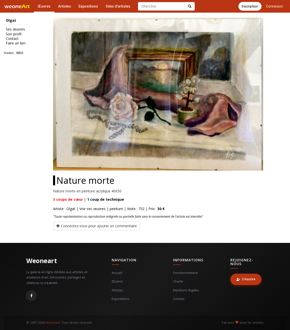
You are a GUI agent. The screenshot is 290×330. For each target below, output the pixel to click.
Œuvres (44, 6)
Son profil (13, 34)
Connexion (274, 6)
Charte (178, 281)
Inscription (250, 6)
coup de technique (105, 199)
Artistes (64, 6)
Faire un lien (16, 43)
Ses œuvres (15, 29)
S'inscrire (245, 279)
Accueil (117, 273)
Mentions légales (186, 290)
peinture (116, 208)
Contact (12, 38)
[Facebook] (31, 296)
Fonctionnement (185, 273)
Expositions (88, 6)
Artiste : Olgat (64, 208)
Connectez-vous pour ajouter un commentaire (96, 225)
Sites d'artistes (118, 6)
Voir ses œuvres (92, 208)
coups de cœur (68, 199)
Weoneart (41, 260)
